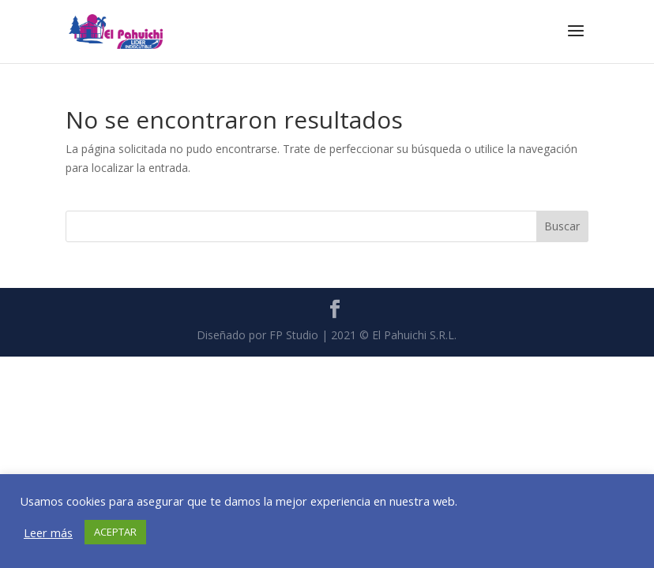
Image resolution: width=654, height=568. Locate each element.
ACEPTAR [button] (115, 532)
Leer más (48, 532)
